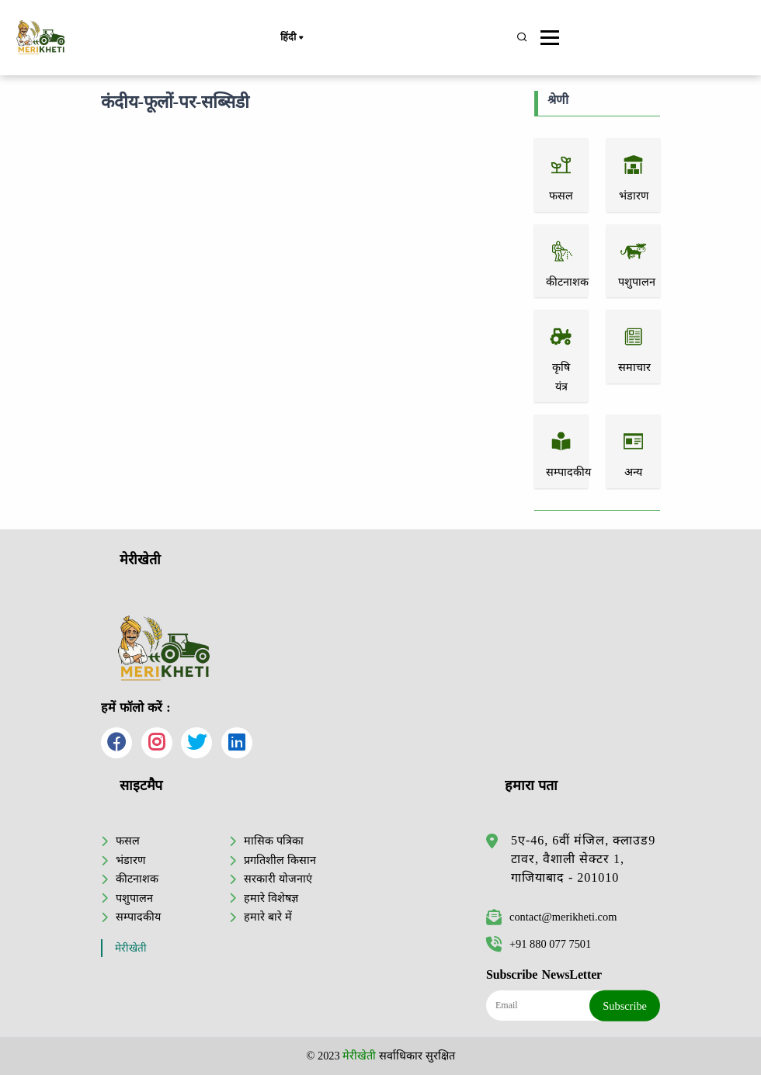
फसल (128, 840)
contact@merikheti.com (551, 916)
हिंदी (291, 38)
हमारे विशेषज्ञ (271, 898)
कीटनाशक (137, 878)
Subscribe (625, 1006)
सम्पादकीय (138, 916)
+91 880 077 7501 (538, 944)
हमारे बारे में (267, 916)
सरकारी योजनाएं (278, 878)
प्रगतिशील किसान (280, 860)
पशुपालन (134, 898)
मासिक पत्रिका (274, 840)
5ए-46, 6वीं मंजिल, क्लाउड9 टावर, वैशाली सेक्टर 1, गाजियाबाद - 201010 (583, 859)
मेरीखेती (131, 948)
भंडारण (130, 860)
